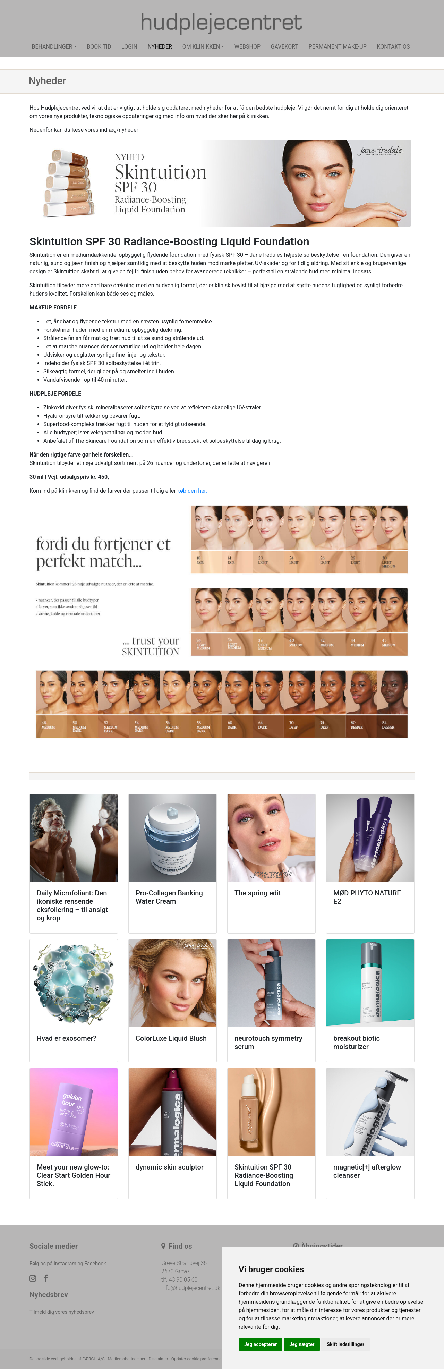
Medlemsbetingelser (127, 1359)
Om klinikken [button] (201, 46)
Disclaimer (158, 1359)
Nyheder (159, 46)
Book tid (99, 46)
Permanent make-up (338, 46)
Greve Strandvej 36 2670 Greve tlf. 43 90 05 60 (184, 1271)
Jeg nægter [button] (301, 1344)
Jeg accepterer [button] (260, 1344)
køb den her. (192, 490)
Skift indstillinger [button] (345, 1344)
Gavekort (285, 46)
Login (129, 46)
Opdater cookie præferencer (197, 1359)
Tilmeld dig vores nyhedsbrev (61, 1312)
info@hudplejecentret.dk (190, 1288)
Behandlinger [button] (52, 46)
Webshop (247, 46)
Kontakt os (393, 46)
